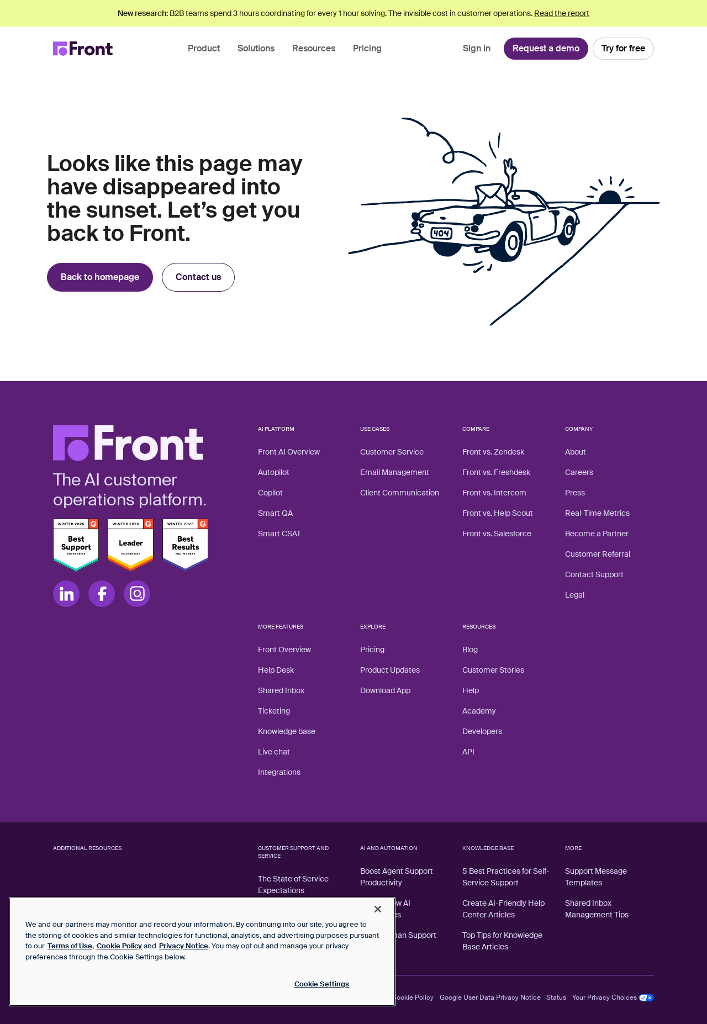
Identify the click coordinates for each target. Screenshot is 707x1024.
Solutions (256, 48)
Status (556, 997)
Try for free (623, 48)
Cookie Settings (322, 984)
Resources (313, 48)
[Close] (378, 909)
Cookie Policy (413, 997)
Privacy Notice (183, 946)
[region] (202, 951)
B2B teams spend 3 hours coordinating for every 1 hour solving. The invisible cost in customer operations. (353, 13)
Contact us (198, 277)
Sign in (476, 48)
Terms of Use (70, 946)
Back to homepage (100, 277)
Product (204, 48)
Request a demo (546, 48)
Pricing (367, 48)
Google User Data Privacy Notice (490, 997)
